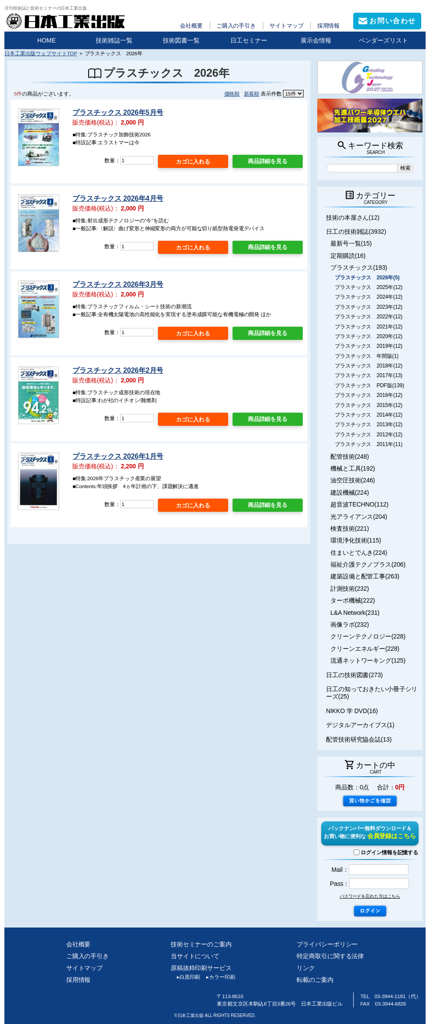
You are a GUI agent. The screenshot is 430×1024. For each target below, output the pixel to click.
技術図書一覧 (181, 40)
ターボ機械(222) (352, 600)
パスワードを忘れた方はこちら (370, 896)
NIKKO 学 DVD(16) (352, 710)
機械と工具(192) (352, 468)
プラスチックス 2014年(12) (368, 415)
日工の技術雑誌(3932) (356, 231)
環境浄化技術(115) (355, 540)
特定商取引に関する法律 (330, 956)
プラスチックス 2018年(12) (368, 366)
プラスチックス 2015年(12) (368, 405)
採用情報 (328, 25)
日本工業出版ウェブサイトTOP (40, 53)
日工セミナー (248, 40)
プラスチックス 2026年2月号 (117, 370)
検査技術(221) (349, 528)
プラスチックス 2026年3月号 (117, 284)
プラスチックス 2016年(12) (368, 395)
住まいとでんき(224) (358, 552)
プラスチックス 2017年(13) (368, 375)
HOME (46, 40)
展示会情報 (316, 40)
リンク (306, 967)
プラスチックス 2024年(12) (368, 297)
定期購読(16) (348, 255)
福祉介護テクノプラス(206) (367, 564)
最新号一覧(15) (351, 243)
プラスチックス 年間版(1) (366, 356)
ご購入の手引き (236, 25)
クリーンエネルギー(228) (364, 648)
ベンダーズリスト (383, 40)
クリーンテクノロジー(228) (367, 636)
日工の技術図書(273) (354, 674)
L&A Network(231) (355, 612)
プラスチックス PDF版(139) (369, 385)
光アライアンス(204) (358, 516)
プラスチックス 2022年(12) (368, 317)
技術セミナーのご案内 (201, 944)
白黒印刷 (185, 977)
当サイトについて (195, 956)
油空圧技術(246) (352, 480)
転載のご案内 (315, 979)
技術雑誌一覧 (114, 40)
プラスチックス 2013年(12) (368, 424)
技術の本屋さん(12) (353, 217)
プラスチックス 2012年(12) (368, 435)
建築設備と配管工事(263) (364, 576)
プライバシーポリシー (327, 944)
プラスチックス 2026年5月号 (117, 112)
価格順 (232, 93)
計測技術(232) (349, 588)
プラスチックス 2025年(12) (368, 287)
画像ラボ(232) (349, 624)
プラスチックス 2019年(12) (368, 346)
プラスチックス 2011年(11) (368, 444)
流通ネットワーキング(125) (367, 660)
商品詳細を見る (267, 161)
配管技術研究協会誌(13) (358, 739)
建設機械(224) (349, 492)
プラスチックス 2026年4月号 (117, 198)
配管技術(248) (349, 456)
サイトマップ (286, 25)
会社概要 (191, 25)
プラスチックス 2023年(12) (368, 307)
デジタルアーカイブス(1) (360, 724)
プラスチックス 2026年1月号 (117, 456)
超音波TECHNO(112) (359, 504)
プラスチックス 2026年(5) (367, 278)
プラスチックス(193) (358, 267)
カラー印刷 (217, 977)
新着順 (252, 93)
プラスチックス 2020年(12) (368, 336)
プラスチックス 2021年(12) (368, 327)
